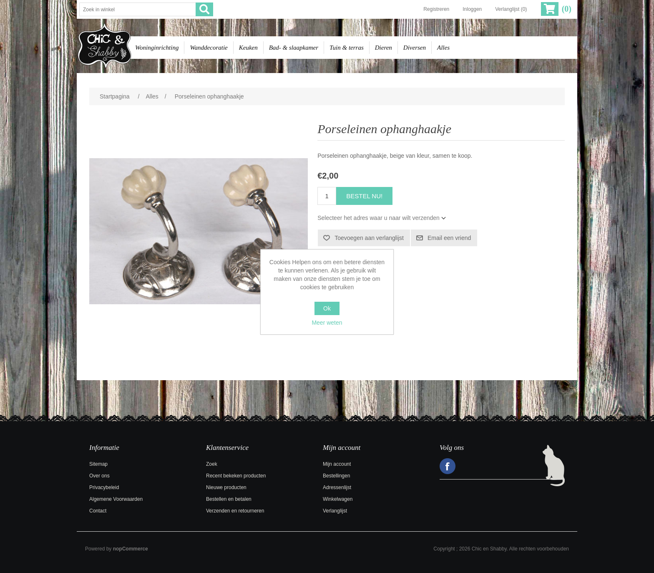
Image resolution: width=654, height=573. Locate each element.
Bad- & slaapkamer (293, 47)
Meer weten (327, 322)
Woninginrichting (157, 47)
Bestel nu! (364, 195)
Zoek (211, 464)
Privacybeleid (104, 487)
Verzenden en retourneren (235, 511)
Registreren (436, 9)
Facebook (447, 466)
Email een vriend (449, 238)
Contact (97, 511)
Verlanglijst (335, 511)
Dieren (383, 47)
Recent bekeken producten (236, 476)
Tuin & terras (347, 47)
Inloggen (472, 9)
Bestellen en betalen (229, 499)
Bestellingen (336, 476)
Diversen (414, 47)
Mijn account (337, 464)
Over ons (99, 476)
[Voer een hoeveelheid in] (326, 196)
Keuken (248, 47)
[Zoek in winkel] (137, 9)
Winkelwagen (337, 499)
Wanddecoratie (208, 47)
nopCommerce (130, 549)
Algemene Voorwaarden (116, 499)
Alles (443, 47)
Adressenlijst (337, 487)
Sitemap (98, 464)
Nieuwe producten (226, 487)
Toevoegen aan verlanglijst (369, 238)
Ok (327, 308)
